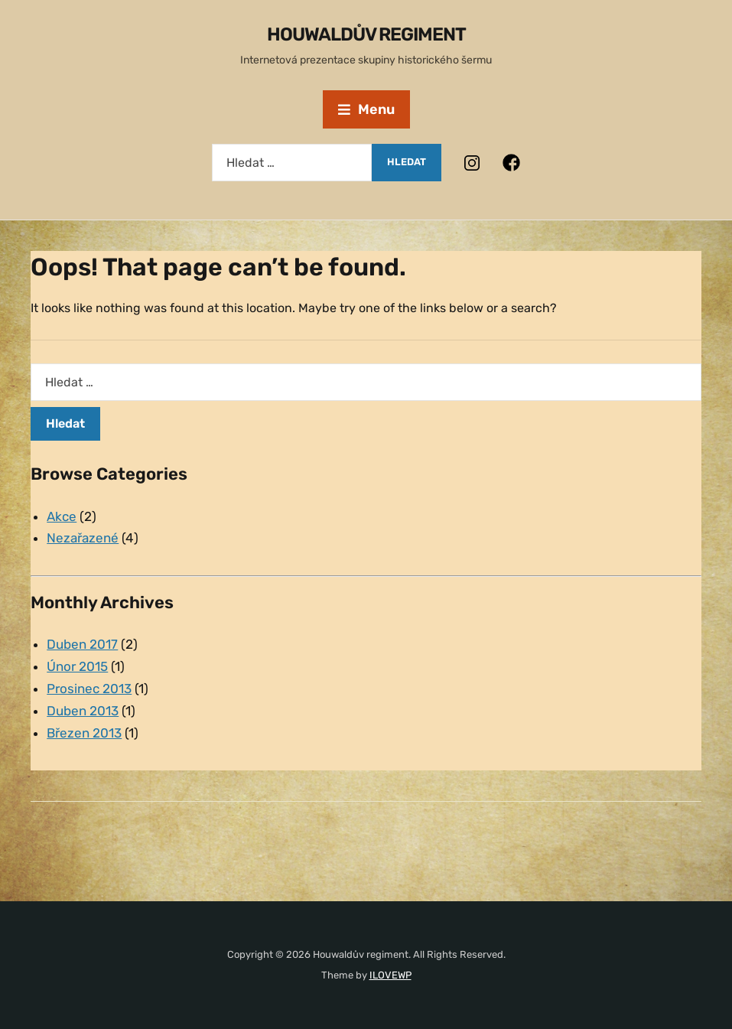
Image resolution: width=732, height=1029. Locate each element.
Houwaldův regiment (366, 34)
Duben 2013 (83, 710)
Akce (61, 516)
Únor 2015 (77, 666)
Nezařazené (83, 537)
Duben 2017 (82, 644)
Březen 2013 (84, 733)
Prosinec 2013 (89, 688)
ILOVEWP (390, 975)
